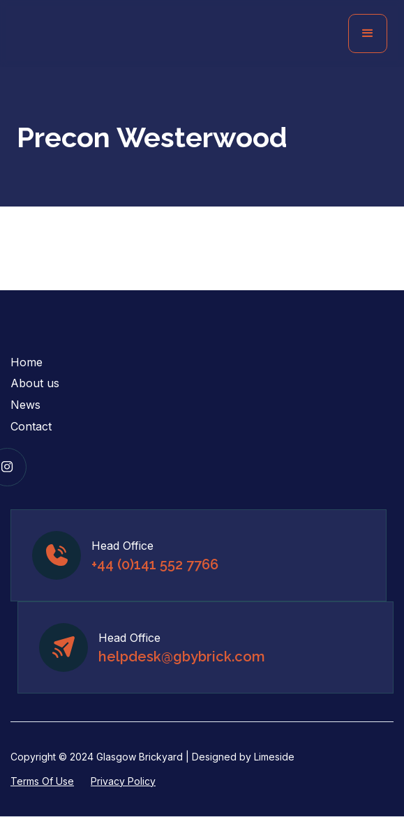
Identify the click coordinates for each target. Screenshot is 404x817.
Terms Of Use (42, 781)
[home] (122, 34)
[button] (367, 33)
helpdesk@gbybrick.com (181, 656)
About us (34, 383)
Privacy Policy (123, 781)
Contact (31, 426)
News (25, 405)
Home (26, 362)
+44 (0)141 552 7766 (154, 564)
